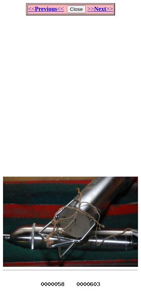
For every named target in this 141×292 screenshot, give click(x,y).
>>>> (100, 9)
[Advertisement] (70, 92)
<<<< (46, 9)
